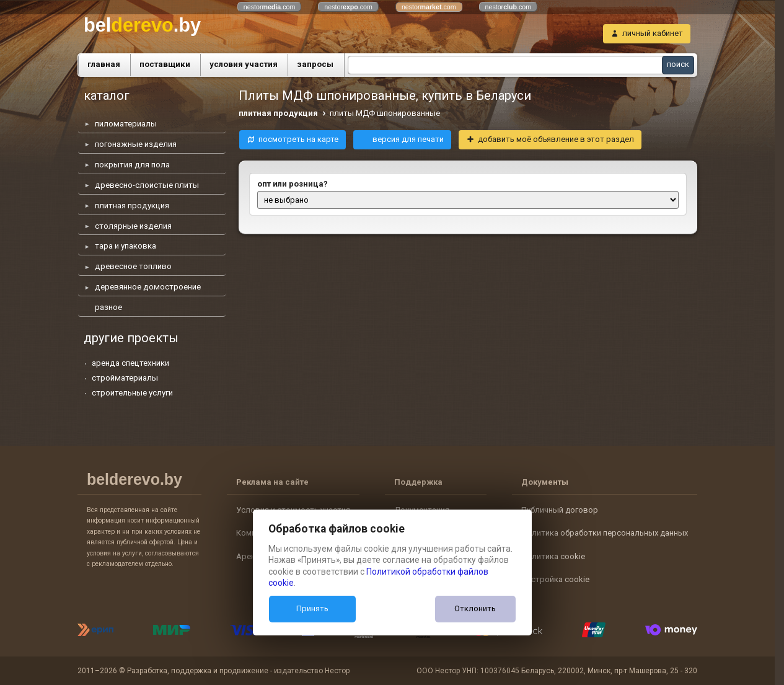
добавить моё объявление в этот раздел (556, 139)
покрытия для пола (132, 164)
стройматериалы (125, 377)
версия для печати (408, 139)
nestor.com (270, 7)
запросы (315, 64)
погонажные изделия (136, 144)
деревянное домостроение (148, 286)
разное (108, 307)
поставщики (164, 64)
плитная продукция (132, 205)
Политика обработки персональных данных (604, 532)
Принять (312, 608)
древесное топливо (133, 266)
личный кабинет (652, 33)
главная (103, 64)
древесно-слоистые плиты (147, 185)
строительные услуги (132, 392)
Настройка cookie (555, 579)
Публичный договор (559, 510)
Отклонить (475, 608)
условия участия (243, 64)
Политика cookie (553, 556)
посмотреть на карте (298, 139)
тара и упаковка (125, 245)
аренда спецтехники (130, 363)
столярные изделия (133, 226)
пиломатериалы (126, 123)
